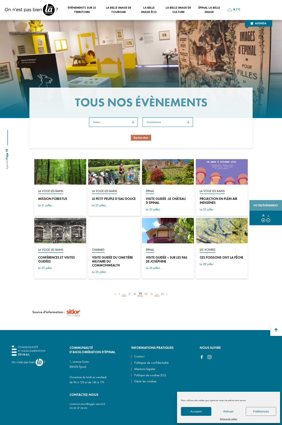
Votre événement (265, 205)
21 (151, 294)
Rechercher (141, 138)
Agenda (260, 23)
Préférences (261, 411)
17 (129, 294)
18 (134, 294)
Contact (139, 356)
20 (146, 294)
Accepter (196, 411)
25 (162, 294)
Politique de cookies (228, 419)
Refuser (228, 411)
